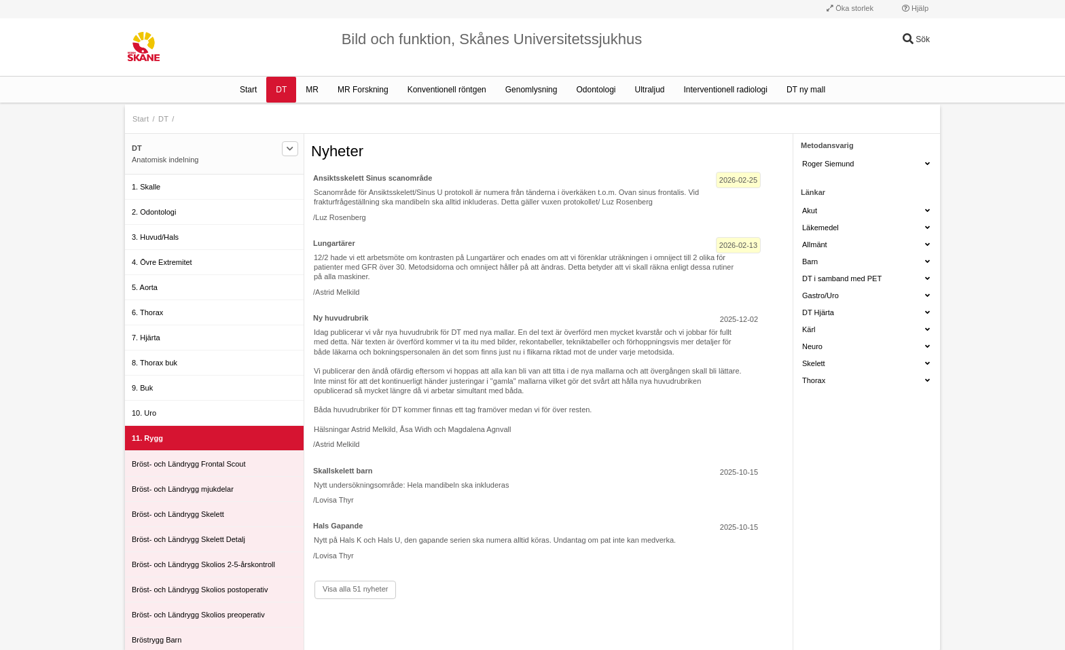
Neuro (866, 346)
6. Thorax (147, 312)
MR (312, 89)
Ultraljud (650, 89)
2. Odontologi (154, 212)
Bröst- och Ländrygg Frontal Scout (189, 464)
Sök (916, 39)
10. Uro (144, 413)
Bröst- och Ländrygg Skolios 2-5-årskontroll (203, 564)
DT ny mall (806, 89)
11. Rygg (147, 438)
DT (281, 89)
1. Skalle (146, 187)
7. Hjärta (146, 337)
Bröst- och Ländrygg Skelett (178, 514)
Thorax (866, 380)
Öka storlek (850, 8)
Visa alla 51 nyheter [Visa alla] (355, 589)
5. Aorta (145, 287)
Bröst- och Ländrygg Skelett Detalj (188, 539)
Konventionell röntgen (447, 89)
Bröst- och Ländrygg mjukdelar (183, 489)
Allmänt (866, 244)
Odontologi (595, 89)
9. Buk (142, 388)
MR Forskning (363, 89)
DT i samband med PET (866, 278)
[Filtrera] (290, 148)
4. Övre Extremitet (162, 262)
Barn (866, 261)
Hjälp (915, 8)
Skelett (866, 363)
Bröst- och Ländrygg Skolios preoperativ (198, 615)
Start (248, 89)
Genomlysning (531, 89)
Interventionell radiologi (726, 89)
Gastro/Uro (866, 295)
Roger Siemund (866, 164)
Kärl (866, 329)
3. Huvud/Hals (155, 237)
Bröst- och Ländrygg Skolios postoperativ (200, 589)
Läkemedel (866, 227)
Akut (866, 210)
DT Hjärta (866, 312)
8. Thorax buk (154, 363)
